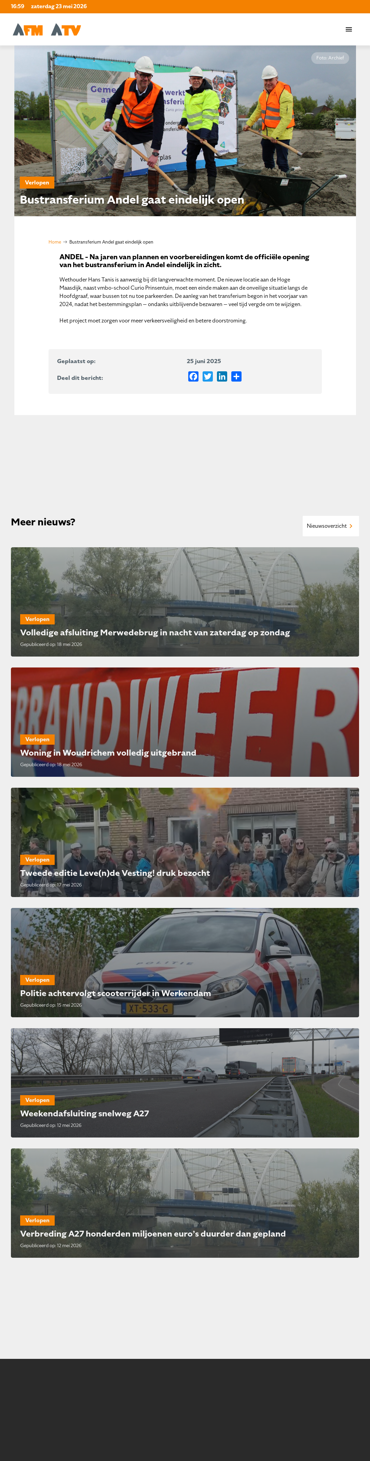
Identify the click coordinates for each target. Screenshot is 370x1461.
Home (55, 242)
